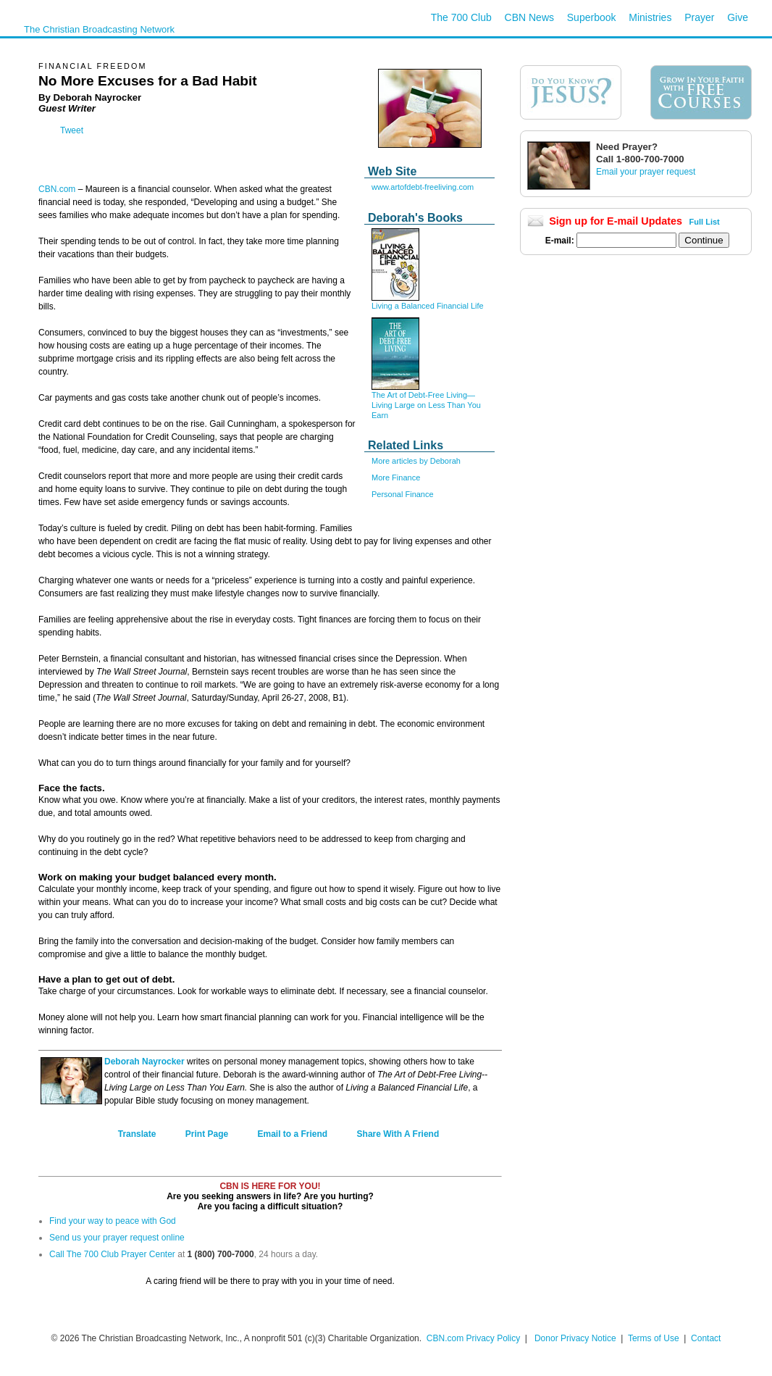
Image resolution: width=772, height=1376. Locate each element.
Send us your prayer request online (117, 1238)
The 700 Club (461, 17)
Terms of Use (654, 1338)
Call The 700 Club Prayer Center (112, 1254)
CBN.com (56, 189)
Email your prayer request (645, 172)
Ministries (650, 17)
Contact (706, 1338)
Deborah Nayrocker (144, 1061)
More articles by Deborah (416, 460)
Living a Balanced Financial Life (428, 305)
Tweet (71, 130)
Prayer (699, 17)
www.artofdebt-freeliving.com (423, 187)
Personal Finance (403, 494)
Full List (704, 221)
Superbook (591, 17)
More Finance (396, 477)
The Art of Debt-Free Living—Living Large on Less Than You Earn (426, 405)
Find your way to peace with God (112, 1221)
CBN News (529, 17)
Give (737, 17)
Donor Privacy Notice (575, 1338)
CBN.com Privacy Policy (473, 1338)
